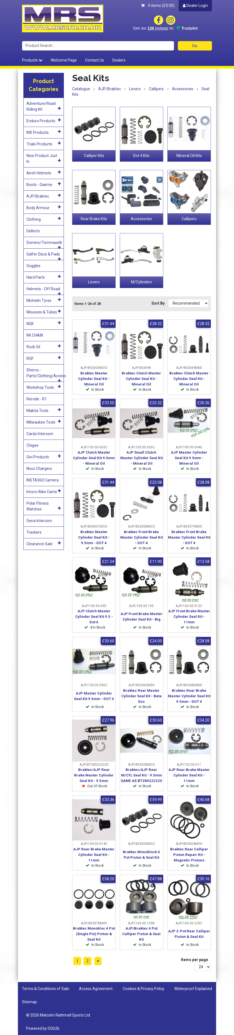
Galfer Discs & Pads (43, 256)
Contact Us (94, 60)
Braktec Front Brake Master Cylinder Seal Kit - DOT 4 (141, 537)
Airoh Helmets (43, 172)
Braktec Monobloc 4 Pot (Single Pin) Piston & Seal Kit (94, 933)
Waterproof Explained (193, 988)
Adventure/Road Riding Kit (43, 106)
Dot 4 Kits (141, 155)
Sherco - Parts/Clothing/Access (45, 375)
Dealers (119, 60)
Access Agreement (96, 988)
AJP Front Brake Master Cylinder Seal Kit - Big (141, 616)
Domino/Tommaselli (44, 244)
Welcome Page (64, 60)
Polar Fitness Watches (43, 506)
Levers (94, 282)
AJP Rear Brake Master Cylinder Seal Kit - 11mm (189, 775)
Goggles (33, 266)
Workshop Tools (43, 387)
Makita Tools (43, 410)
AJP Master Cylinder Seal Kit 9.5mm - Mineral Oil (189, 457)
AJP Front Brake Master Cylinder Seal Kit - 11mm (189, 616)
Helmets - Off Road (43, 291)
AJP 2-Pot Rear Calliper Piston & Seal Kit (189, 934)
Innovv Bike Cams (43, 491)
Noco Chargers (39, 468)
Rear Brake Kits (94, 219)
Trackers (34, 532)
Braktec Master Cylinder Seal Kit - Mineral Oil (94, 378)
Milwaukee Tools (43, 421)
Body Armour (43, 207)
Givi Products (43, 456)
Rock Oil (43, 346)
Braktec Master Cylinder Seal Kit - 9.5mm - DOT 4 (94, 537)
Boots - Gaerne (43, 184)
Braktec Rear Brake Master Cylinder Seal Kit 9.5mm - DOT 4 (189, 696)
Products (32, 60)
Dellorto (33, 231)
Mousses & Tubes (43, 311)
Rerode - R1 (36, 399)
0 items (158, 5)
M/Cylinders (141, 282)
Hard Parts (43, 277)
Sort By (158, 303)
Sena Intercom (39, 520)
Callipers (189, 219)
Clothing (43, 219)
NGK (43, 323)
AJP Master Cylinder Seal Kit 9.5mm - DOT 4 (94, 696)
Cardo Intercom (39, 434)
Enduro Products (43, 120)
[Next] (98, 961)
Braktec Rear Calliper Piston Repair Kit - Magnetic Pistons (189, 854)
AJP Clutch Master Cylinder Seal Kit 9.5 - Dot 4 (94, 616)
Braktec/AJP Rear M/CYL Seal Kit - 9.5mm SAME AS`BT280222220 (141, 775)
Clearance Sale (43, 543)
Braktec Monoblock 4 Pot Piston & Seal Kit (141, 855)
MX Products (43, 132)
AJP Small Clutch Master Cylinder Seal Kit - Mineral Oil (141, 457)
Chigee (32, 445)
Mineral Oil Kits (189, 155)
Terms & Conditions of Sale (45, 988)
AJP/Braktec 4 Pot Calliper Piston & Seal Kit (141, 933)
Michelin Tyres (43, 300)
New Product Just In (43, 158)
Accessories (141, 219)
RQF (43, 358)
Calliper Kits (94, 155)
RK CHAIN (34, 335)
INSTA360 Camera (42, 480)
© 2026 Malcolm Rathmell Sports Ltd (58, 1015)
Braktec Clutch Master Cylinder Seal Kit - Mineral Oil (141, 378)
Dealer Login (195, 5)
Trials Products (43, 143)
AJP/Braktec (43, 195)
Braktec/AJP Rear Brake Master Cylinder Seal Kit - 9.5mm (94, 775)
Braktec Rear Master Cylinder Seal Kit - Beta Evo (141, 696)
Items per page (194, 959)
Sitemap (29, 1002)
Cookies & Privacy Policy (143, 988)
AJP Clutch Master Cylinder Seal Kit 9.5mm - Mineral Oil (94, 457)
